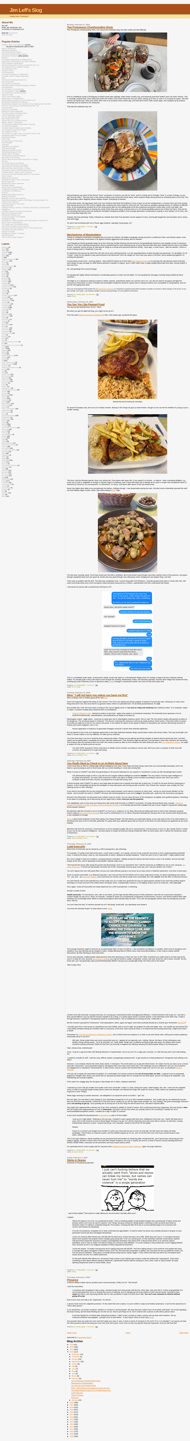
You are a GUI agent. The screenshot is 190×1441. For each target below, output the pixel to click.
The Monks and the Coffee (11, 52)
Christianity (5, 288)
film (3, 343)
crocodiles (5, 309)
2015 (72, 1419)
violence (4, 489)
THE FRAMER (7, 143)
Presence (72, 1279)
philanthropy (6, 419)
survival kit (5, 467)
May (73, 1371)
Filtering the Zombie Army (11, 215)
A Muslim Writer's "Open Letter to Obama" (17, 172)
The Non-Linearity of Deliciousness (14, 113)
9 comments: (90, 1270)
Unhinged (5, 145)
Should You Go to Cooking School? (14, 121)
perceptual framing (77, 1152)
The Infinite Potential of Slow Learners (15, 226)
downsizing (5, 319)
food (73, 228)
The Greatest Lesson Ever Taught (14, 130)
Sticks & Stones (76, 1160)
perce (4, 414)
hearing (4, 357)
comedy (4, 297)
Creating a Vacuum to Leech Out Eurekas (17, 211)
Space (4, 457)
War (3, 491)
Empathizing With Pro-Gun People (14, 135)
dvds (3, 323)
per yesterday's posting (171, 742)
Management (6, 388)
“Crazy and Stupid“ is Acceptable (13, 217)
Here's (69, 819)
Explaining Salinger (9, 137)
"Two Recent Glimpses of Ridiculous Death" (95, 1035)
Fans (3, 78)
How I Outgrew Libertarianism (12, 63)
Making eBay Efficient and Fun (13, 195)
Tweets (4, 486)
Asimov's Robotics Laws (81, 713)
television (5, 470)
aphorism (5, 254)
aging (4, 249)
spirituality (5, 460)
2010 (72, 1431)
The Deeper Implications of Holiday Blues (17, 60)
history (4, 359)
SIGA (3, 453)
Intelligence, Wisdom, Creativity (13, 233)
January (75, 1400)
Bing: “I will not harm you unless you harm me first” (97, 695)
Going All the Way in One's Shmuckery (16, 180)
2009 (72, 1434)
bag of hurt (5, 268)
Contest (4, 302)
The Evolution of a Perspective (13, 89)
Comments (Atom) (84, 1337)
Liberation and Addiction (10, 146)
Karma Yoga (6, 374)
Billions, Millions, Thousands (12, 122)
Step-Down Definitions (9, 465)
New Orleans (6, 403)
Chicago (4, 283)
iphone (4, 369)
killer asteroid (6, 376)
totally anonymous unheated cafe (91, 315)
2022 (72, 1402)
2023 (72, 1352)
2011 (72, 1429)
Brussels (5, 278)
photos (4, 421)
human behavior (7, 364)
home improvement (8, 362)
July (73, 1366)
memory (4, 393)
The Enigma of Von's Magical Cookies (15, 67)
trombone (5, 482)
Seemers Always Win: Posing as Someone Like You (20, 65)
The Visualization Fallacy (11, 91)
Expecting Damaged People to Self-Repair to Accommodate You (25, 200)
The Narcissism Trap (9, 69)
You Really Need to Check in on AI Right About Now (97, 763)
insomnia (5, 366)
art (3, 257)
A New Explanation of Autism (12, 115)
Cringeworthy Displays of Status (13, 189)
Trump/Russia (6, 484)
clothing (4, 292)
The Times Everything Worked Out (14, 80)
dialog (4, 317)
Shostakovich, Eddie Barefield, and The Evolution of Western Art (25, 220)
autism (4, 264)
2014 (72, 1422)
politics (74, 296)
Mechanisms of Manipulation (84, 234)
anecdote (5, 252)
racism (4, 438)
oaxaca (4, 407)
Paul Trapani (6, 412)
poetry (4, 422)
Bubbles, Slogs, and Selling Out (13, 45)
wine (3, 494)
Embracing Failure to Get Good (13, 204)
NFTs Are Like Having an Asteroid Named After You (20, 106)
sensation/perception (9, 450)
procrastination (7, 434)
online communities (8, 409)
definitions (5, 314)
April (74, 1374)
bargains (5, 269)
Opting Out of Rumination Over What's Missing (18, 61)
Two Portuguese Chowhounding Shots (90, 27)
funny (4, 348)
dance (4, 312)
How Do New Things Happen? (13, 237)
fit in (113, 490)
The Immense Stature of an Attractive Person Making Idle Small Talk (26, 104)
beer (3, 271)
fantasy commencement (10, 342)
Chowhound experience (105, 289)
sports (4, 462)
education (5, 329)
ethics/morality (7, 333)
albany (4, 250)
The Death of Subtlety (9, 126)
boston (4, 275)
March (74, 1376)
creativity (5, 307)
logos (3, 384)
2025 (72, 1347)
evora (4, 335)
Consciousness (7, 108)
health (4, 354)
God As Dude (6, 176)
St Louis (4, 463)
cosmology (5, 305)
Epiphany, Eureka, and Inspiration (14, 198)
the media (5, 476)
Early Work (5, 324)
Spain (4, 458)
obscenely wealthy (90, 877)
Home (128, 1333)
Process (5, 193)
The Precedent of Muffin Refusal (13, 156)
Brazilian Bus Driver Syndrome (13, 183)
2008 (72, 1436)
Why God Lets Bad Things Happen (14, 54)
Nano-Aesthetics (8, 235)
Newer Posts (72, 1333)
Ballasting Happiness (9, 50)
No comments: (90, 294)
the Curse (5, 474)
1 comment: (90, 226)
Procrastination (7, 87)
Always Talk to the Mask (10, 154)
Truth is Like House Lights (11, 97)
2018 (72, 1412)
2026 (72, 1345)
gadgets (4, 350)
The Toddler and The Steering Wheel (15, 224)
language (5, 378)
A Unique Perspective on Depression (15, 74)
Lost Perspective (8, 72)
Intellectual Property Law (10, 367)
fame (3, 338)
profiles (4, 436)
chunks (4, 290)
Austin (4, 262)
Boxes (4, 276)
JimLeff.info (13, 33)
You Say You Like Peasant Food (85, 304)
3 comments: (90, 685)
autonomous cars (8, 266)
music (4, 402)
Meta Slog (5, 395)
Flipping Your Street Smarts (12, 150)
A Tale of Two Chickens (10, 202)
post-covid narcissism (9, 427)
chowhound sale (7, 287)
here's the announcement (88, 813)
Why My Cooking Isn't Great (12, 213)
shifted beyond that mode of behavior (127, 1147)
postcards (5, 429)
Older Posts (183, 1333)
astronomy (5, 261)
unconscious (6, 488)
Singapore (5, 455)
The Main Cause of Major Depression (15, 76)
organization (6, 410)
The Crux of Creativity (9, 109)
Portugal (77, 228)
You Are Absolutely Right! (11, 117)
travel (4, 481)
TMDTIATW (6, 479)
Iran (3, 371)
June (74, 1369)
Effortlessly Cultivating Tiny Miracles (15, 102)
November (76, 1357)
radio (3, 439)
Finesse (4, 58)
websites (5, 493)
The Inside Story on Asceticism (13, 163)
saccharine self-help (8, 445)
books (4, 273)
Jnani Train (6, 139)
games (4, 352)
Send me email (7, 35)
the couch (181, 1023)
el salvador (5, 331)
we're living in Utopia (101, 959)
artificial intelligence (78, 755)
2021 (72, 1405)
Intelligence (6, 209)
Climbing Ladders (8, 185)
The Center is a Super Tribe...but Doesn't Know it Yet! (21, 134)
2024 (72, 1349)
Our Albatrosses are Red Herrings (14, 93)
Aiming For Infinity (8, 232)
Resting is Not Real (9, 196)
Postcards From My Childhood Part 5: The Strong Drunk (22, 228)
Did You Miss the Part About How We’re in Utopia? (20, 159)
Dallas (4, 311)
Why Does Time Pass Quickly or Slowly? (16, 169)
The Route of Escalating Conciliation (15, 165)
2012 (72, 1427)
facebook (5, 336)
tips (3, 477)
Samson (5, 161)
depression (5, 316)
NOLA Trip (5, 405)
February (75, 1378)
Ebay (3, 326)
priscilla (4, 431)
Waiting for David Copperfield (12, 111)
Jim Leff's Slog (26, 10)
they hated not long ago (141, 261)
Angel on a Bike (7, 95)
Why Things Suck (8, 182)
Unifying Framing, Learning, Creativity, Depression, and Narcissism (26, 208)
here (111, 682)
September (76, 1362)
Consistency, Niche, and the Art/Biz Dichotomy (18, 171)
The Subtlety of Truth (9, 132)
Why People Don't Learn (10, 119)
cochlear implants (8, 295)
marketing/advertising (9, 390)
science (4, 446)
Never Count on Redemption (12, 187)
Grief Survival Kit (8, 82)
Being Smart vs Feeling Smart (12, 98)
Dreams (4, 321)
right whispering (7, 443)
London (4, 386)
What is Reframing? (9, 48)
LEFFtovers (6, 381)
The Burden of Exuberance (11, 191)
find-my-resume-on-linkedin (11, 345)
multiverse (5, 400)
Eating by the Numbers (10, 178)
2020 (72, 1407)
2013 (72, 1424)
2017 (72, 1414)
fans (3, 340)
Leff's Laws (5, 379)
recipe (4, 441)
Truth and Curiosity (8, 148)
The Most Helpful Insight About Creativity (16, 128)
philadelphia (6, 417)
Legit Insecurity (76, 846)
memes (4, 391)
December (76, 1354)
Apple (4, 256)
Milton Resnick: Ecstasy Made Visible (15, 167)
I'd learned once (105, 1115)
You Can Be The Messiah (11, 84)
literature (5, 383)
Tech (85, 755)
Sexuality (5, 451)
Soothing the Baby (8, 219)
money (4, 398)
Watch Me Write (7, 206)
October (75, 1359)
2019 (72, 1410)
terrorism (5, 472)
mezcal (4, 396)
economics (5, 328)
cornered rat (6, 304)
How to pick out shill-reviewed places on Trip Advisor (21, 174)
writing (74, 1271)
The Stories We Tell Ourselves (13, 230)
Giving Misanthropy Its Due (11, 152)
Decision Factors (8, 71)
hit (2, 360)
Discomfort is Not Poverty (11, 158)
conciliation (5, 299)
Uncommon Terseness (10, 56)
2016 (72, 1417)
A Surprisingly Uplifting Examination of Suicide (18, 124)
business (5, 281)
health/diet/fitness (8, 355)
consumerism (6, 300)
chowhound (6, 285)
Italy (3, 372)
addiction (5, 247)
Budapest (5, 280)
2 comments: (90, 1326)
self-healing (6, 448)
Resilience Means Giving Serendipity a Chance (19, 85)
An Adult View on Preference (12, 141)
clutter (4, 293)
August (74, 1364)
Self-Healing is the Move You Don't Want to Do (18, 100)
